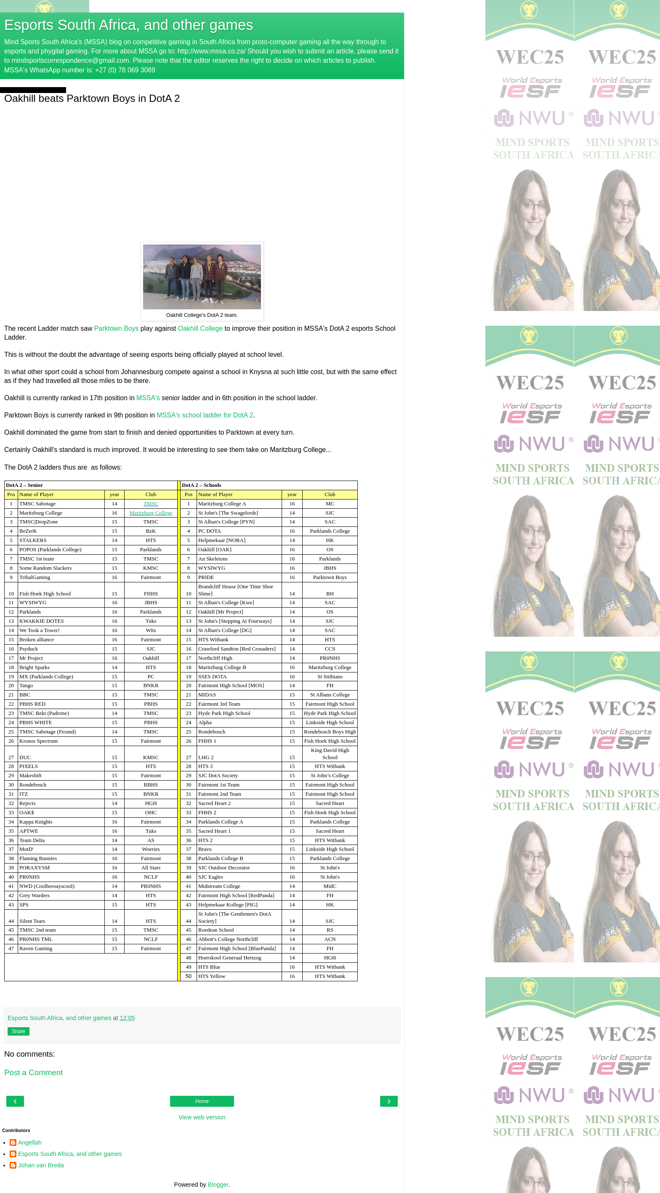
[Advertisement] (202, 173)
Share (18, 1031)
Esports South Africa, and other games (128, 25)
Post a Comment (33, 1072)
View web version (202, 1117)
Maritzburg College (151, 513)
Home (202, 1101)
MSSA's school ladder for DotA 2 (205, 415)
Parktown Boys (116, 328)
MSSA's (148, 397)
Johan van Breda (41, 1165)
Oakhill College (200, 328)
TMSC (151, 503)
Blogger (218, 1184)
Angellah (30, 1142)
